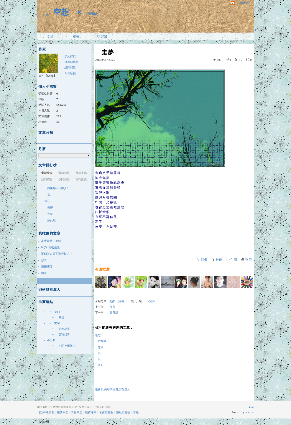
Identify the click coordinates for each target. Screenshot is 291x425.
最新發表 (47, 172)
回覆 (204, 259)
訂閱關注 (70, 67)
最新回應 (64, 172)
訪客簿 (102, 36)
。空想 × (59, 12)
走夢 (48, 213)
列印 (248, 259)
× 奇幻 (53, 311)
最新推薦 (81, 172)
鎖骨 (44, 260)
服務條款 (90, 412)
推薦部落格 (71, 62)
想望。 (100, 347)
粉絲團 (44, 421)
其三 (99, 353)
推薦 (219, 259)
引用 (233, 259)
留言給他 (70, 73)
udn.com (249, 412)
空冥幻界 (64, 334)
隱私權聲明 (123, 412)
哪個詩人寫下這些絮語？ (56, 253)
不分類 (51, 340)
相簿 (76, 36)
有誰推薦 (102, 269)
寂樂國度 (47, 266)
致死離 (112, 312)
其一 (99, 359)
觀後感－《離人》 (57, 188)
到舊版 (92, 13)
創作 (112, 301)
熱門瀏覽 (47, 179)
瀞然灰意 (63, 328)
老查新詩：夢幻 (51, 241)
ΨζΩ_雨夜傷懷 (50, 247)
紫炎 (60, 317)
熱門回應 (64, 179)
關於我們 (62, 412)
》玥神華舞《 (67, 345)
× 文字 (53, 323)
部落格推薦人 (49, 289)
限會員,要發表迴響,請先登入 (112, 389)
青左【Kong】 (47, 75)
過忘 (98, 335)
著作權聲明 (106, 412)
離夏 (44, 273)
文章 (50, 36)
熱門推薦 (81, 179)
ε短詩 (150, 301)
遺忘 (99, 365)
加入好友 (70, 56)
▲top (251, 407)
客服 (136, 412)
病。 (48, 194)
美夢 (111, 306)
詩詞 (121, 301)
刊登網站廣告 (45, 412)
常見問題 (76, 412)
